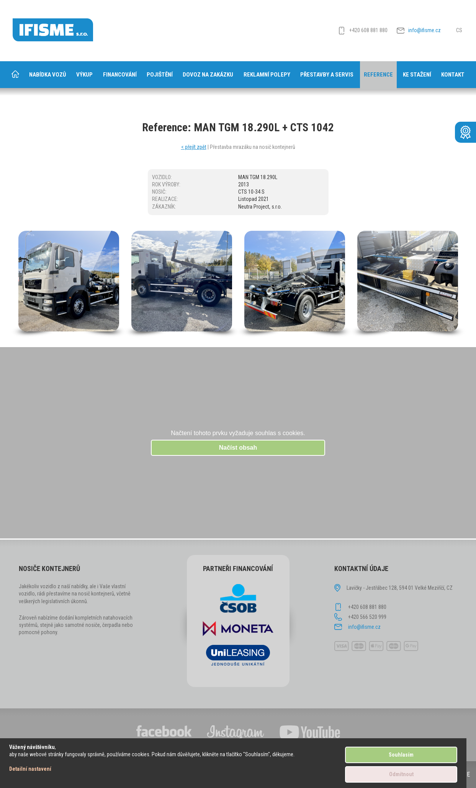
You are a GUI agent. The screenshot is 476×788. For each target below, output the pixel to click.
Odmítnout (401, 774)
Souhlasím (401, 755)
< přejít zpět (193, 147)
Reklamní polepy (267, 74)
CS (459, 30)
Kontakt (453, 74)
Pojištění (160, 74)
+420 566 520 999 (367, 617)
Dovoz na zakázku (208, 74)
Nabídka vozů (47, 74)
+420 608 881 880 (368, 30)
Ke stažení (417, 74)
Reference (378, 74)
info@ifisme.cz (424, 30)
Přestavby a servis (326, 74)
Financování (120, 74)
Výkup (84, 74)
